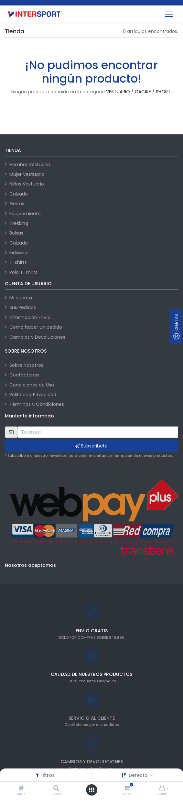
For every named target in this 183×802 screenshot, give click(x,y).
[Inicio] (21, 788)
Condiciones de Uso (31, 385)
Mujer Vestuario (26, 174)
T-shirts (18, 262)
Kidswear (19, 252)
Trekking (18, 223)
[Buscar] (56, 788)
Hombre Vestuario (29, 164)
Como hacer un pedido (35, 327)
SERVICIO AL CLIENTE (92, 718)
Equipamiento (25, 213)
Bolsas (16, 233)
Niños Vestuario (26, 184)
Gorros (16, 203)
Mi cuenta (20, 298)
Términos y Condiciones (36, 404)
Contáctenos (24, 375)
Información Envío (29, 317)
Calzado (18, 194)
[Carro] (127, 788)
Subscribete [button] (91, 446)
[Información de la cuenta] (162, 788)
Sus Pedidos (22, 307)
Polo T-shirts (23, 272)
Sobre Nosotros (26, 365)
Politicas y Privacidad (32, 394)
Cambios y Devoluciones (37, 337)
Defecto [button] (139, 775)
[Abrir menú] (91, 790)
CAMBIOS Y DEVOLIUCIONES (91, 761)
